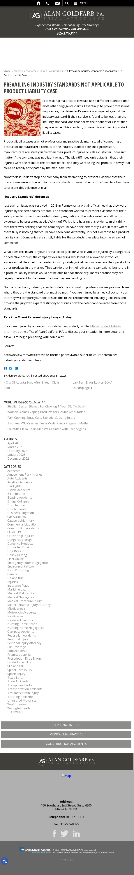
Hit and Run (15, 578)
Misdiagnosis (16, 609)
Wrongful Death (18, 708)
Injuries (12, 582)
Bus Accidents (16, 509)
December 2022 (18, 458)
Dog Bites (14, 551)
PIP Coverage (16, 647)
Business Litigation (20, 513)
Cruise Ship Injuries (20, 536)
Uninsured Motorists (21, 700)
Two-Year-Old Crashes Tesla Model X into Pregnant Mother (48, 423)
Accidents (13, 471)
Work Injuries (16, 704)
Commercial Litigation (22, 524)
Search (67, 3)
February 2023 (17, 451)
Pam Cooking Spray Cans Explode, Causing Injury (41, 418)
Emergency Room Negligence (27, 563)
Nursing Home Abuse (22, 624)
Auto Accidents (17, 478)
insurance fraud (18, 586)
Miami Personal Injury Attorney (21, 71)
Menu (84, 3)
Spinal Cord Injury (19, 670)
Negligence (15, 616)
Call (47, 3)
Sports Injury (16, 674)
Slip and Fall (15, 666)
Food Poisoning (18, 570)
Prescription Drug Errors (24, 658)
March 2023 (15, 447)
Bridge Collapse (18, 501)
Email (57, 3)
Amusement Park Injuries (24, 474)
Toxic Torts (15, 678)
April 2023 (14, 443)
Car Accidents (16, 517)
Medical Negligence (20, 597)
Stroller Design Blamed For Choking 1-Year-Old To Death (46, 406)
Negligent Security (20, 620)
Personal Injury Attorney (24, 643)
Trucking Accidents (20, 697)
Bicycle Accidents (18, 490)
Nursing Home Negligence (25, 628)
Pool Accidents (17, 651)
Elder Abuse (15, 559)
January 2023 (16, 455)
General (12, 574)
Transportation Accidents (25, 689)
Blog (42, 71)
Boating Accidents (19, 498)
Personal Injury (18, 639)
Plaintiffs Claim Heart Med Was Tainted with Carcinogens (46, 429)
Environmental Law (20, 566)
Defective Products (20, 544)
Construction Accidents (23, 528)
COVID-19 (14, 532)
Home (38, 3)
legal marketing (80, 852)
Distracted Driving (19, 547)
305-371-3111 (67, 33)
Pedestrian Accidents (21, 635)
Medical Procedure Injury (24, 601)
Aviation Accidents (19, 482)
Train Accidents (18, 681)
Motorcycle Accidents (21, 612)
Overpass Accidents (20, 632)
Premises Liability (19, 655)
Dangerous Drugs (19, 540)
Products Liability (57, 71)
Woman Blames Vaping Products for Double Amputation (46, 412)
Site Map (67, 860)
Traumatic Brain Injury (23, 693)
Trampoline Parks (19, 685)
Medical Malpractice (21, 593)
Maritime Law (16, 589)
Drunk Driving (17, 555)
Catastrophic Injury (20, 521)
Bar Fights (14, 486)
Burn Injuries (16, 505)
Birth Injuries (16, 494)
